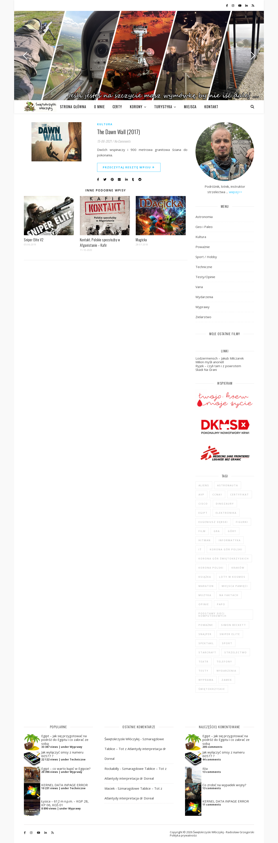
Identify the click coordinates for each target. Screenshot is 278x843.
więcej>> (235, 192)
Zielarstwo (203, 317)
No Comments (122, 141)
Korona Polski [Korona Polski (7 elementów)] (211, 567)
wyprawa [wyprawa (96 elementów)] (206, 679)
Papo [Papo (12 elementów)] (221, 604)
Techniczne (203, 267)
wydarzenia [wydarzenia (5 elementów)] (226, 670)
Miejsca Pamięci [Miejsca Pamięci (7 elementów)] (235, 586)
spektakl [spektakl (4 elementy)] (206, 643)
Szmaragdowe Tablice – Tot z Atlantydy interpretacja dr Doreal (135, 749)
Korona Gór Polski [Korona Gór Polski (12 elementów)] (226, 549)
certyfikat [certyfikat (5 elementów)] (239, 494)
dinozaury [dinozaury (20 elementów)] (225, 503)
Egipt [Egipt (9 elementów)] (203, 512)
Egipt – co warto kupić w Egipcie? (66, 768)
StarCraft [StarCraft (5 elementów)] (207, 652)
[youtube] (240, 5)
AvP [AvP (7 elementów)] (201, 494)
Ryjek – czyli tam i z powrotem (218, 366)
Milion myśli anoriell (209, 362)
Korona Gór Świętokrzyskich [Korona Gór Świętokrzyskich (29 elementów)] (224, 558)
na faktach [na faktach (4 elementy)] (228, 595)
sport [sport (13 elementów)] (227, 643)
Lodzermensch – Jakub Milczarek (219, 358)
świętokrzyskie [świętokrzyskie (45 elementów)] (212, 689)
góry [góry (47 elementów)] (232, 531)
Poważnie (202, 247)
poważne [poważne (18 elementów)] (206, 625)
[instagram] (233, 5)
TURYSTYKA (163, 106)
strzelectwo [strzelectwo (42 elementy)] (235, 652)
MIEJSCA (190, 106)
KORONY (136, 106)
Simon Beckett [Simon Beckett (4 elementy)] (233, 625)
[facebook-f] (227, 5)
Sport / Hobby (206, 257)
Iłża (205, 768)
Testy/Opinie (205, 277)
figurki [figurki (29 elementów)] (242, 522)
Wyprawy (202, 307)
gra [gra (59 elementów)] (217, 531)
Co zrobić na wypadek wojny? (224, 785)
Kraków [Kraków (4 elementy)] (238, 567)
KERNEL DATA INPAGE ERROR (64, 785)
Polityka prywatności (183, 835)
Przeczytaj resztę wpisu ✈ (129, 167)
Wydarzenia (204, 297)
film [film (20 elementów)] (202, 531)
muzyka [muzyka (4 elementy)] (205, 595)
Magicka (141, 239)
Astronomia (204, 217)
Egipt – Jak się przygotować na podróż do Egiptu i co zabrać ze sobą (64, 740)
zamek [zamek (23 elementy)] (227, 679)
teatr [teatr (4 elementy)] (203, 661)
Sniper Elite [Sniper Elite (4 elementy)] (230, 634)
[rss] (253, 5)
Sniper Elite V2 (34, 239)
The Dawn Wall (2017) (118, 132)
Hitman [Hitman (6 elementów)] (205, 540)
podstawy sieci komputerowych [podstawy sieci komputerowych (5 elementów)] (213, 614)
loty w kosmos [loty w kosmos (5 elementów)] (232, 576)
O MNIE (99, 106)
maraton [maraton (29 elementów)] (206, 586)
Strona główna (73, 106)
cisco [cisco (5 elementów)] (203, 503)
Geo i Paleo (204, 227)
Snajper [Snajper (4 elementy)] (205, 634)
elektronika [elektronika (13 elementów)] (226, 512)
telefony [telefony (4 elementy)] (224, 661)
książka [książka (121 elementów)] (205, 576)
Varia (199, 287)
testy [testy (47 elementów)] (203, 670)
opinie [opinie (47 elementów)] (204, 604)
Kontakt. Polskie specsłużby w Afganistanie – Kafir (100, 242)
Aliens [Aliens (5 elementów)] (204, 485)
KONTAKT (211, 106)
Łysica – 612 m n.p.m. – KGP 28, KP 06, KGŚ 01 (65, 803)
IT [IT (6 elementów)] (200, 549)
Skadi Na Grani (206, 369)
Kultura (105, 124)
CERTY (117, 106)
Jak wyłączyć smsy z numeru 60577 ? (62, 754)
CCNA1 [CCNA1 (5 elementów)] (217, 494)
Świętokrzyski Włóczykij (121, 739)
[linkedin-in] (246, 5)
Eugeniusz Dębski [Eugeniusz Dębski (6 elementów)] (213, 522)
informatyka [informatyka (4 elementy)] (230, 540)
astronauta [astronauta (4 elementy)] (227, 485)
